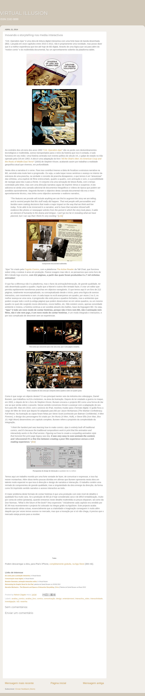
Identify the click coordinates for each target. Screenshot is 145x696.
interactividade (96, 599)
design (59, 599)
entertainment (68, 599)
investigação (10, 601)
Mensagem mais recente (19, 683)
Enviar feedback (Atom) (25, 689)
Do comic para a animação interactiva (17, 575)
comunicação (49, 599)
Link (60, 216)
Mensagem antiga (93, 683)
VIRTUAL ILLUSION (24, 13)
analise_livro (31, 599)
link (33, 442)
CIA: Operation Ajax (53, 150)
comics (40, 599)
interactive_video (82, 599)
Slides (57, 587)
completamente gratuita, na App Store (66, 564)
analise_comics (18, 599)
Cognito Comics (32, 269)
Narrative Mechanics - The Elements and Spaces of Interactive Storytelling (29, 587)
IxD (18, 601)
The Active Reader (65, 269)
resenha (23, 601)
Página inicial (58, 683)
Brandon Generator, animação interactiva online (21, 581)
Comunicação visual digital (14, 578)
